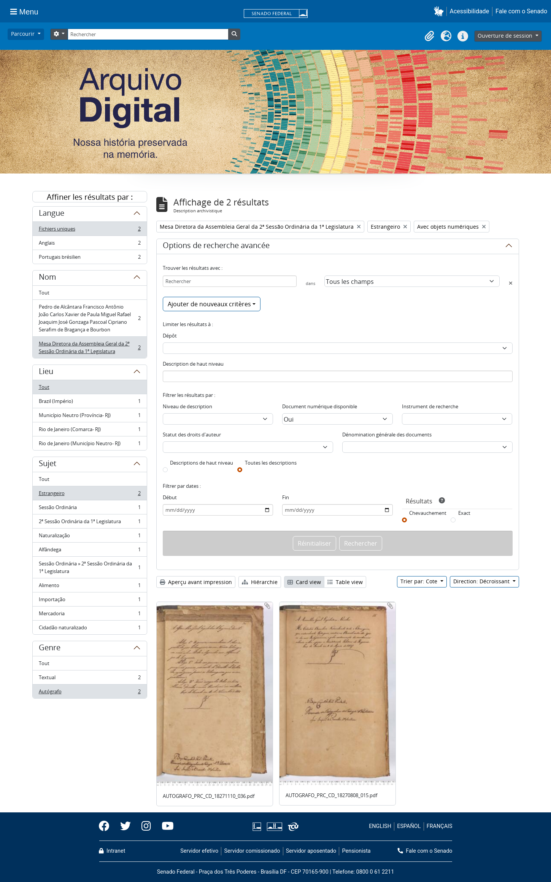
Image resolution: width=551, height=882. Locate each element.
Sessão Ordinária (89, 508)
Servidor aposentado (311, 851)
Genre (49, 649)
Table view (345, 582)
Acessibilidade (469, 11)
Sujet (47, 464)
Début (170, 497)
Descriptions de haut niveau (201, 462)
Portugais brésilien (89, 258)
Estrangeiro (89, 494)
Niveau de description (187, 406)
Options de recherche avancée (216, 246)
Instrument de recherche (430, 406)
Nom (47, 278)
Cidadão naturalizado (89, 629)
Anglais (89, 244)
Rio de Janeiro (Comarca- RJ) (89, 430)
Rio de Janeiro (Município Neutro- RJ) (89, 444)
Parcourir (23, 33)
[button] (440, 11)
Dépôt (170, 335)
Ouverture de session (506, 35)
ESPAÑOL (409, 826)
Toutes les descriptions (271, 462)
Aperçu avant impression (196, 582)
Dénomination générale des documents (387, 434)
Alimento (89, 586)
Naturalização (89, 537)
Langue (51, 214)
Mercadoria (89, 615)
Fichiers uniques (89, 230)
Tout (44, 292)
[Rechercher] (148, 34)
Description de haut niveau (193, 363)
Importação (89, 601)
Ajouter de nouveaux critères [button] (209, 304)
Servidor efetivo (199, 851)
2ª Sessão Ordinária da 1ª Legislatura (89, 523)
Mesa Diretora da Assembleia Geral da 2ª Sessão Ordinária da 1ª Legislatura (89, 347)
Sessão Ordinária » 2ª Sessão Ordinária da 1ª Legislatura (89, 567)
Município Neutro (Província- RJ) (89, 416)
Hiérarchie (260, 582)
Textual (89, 679)
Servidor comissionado (252, 851)
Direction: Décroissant (482, 581)
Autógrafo (89, 693)
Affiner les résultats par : (90, 197)
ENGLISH (380, 826)
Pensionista (356, 851)
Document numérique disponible (319, 406)
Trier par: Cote (419, 581)
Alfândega (89, 551)
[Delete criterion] (511, 283)
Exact (464, 512)
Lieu (46, 372)
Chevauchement (427, 512)
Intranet (112, 851)
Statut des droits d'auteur (192, 434)
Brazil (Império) (89, 402)
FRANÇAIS (440, 826)
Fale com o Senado (521, 11)
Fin (285, 497)
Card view (304, 582)
